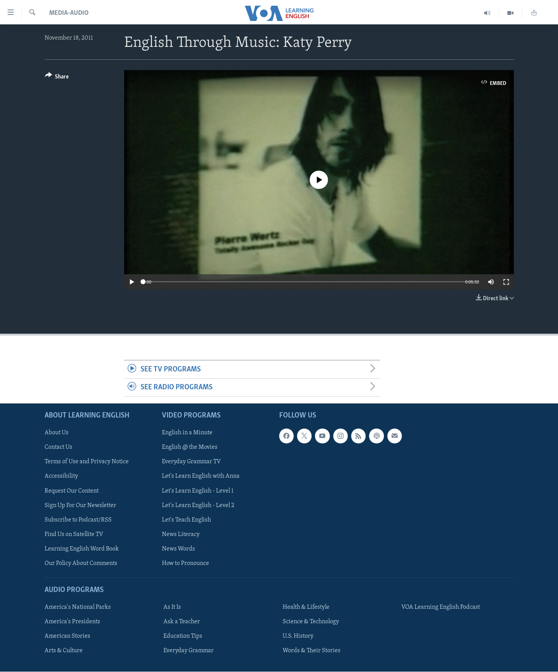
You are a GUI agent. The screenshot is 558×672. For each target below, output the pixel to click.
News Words (178, 549)
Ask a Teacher (181, 622)
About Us (57, 433)
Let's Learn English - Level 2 (198, 505)
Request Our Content (72, 491)
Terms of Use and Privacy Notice (87, 462)
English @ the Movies (189, 448)
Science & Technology (311, 622)
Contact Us (58, 448)
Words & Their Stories (312, 651)
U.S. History (298, 637)
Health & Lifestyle (306, 607)
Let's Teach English (186, 520)
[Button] (57, 78)
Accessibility (61, 477)
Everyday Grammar (188, 651)
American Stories (67, 637)
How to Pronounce (185, 563)
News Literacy (181, 534)
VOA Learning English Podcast (440, 607)
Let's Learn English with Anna (201, 477)
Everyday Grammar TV (191, 462)
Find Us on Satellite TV (74, 534)
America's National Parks (78, 607)
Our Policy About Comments (81, 563)
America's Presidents (72, 622)
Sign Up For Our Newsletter (80, 505)
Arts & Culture (64, 651)
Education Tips (182, 637)
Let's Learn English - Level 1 (197, 491)
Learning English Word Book (82, 549)
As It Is (172, 607)
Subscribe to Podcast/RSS (78, 520)
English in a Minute (187, 433)
